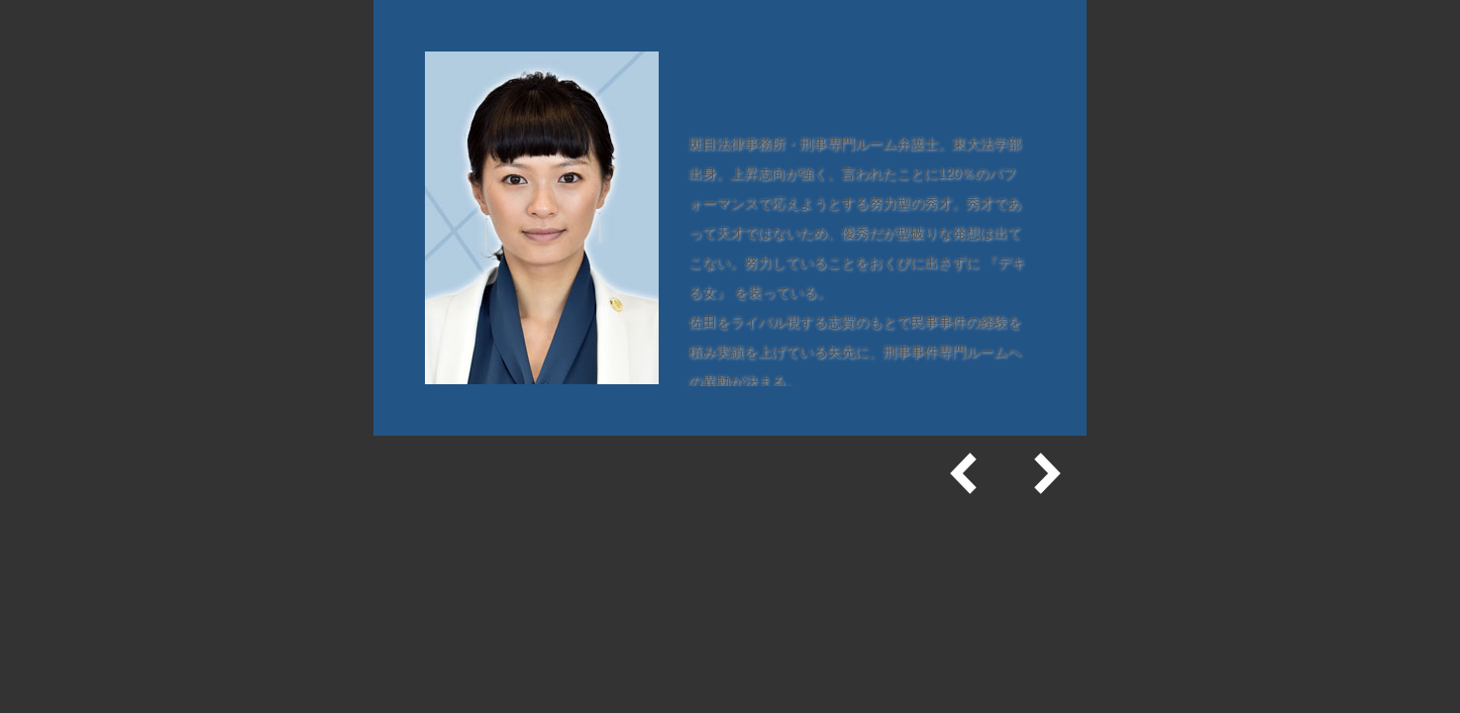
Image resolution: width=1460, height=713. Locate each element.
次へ (1045, 473)
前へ (965, 473)
